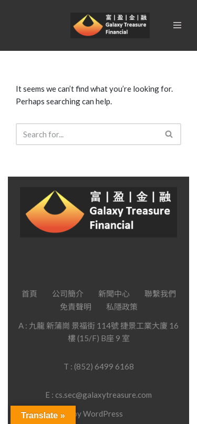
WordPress (103, 413)
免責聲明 (75, 306)
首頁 (29, 293)
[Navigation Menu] (177, 25)
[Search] (87, 134)
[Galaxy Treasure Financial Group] (110, 25)
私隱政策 (122, 306)
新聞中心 (114, 293)
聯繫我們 (160, 293)
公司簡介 (68, 293)
